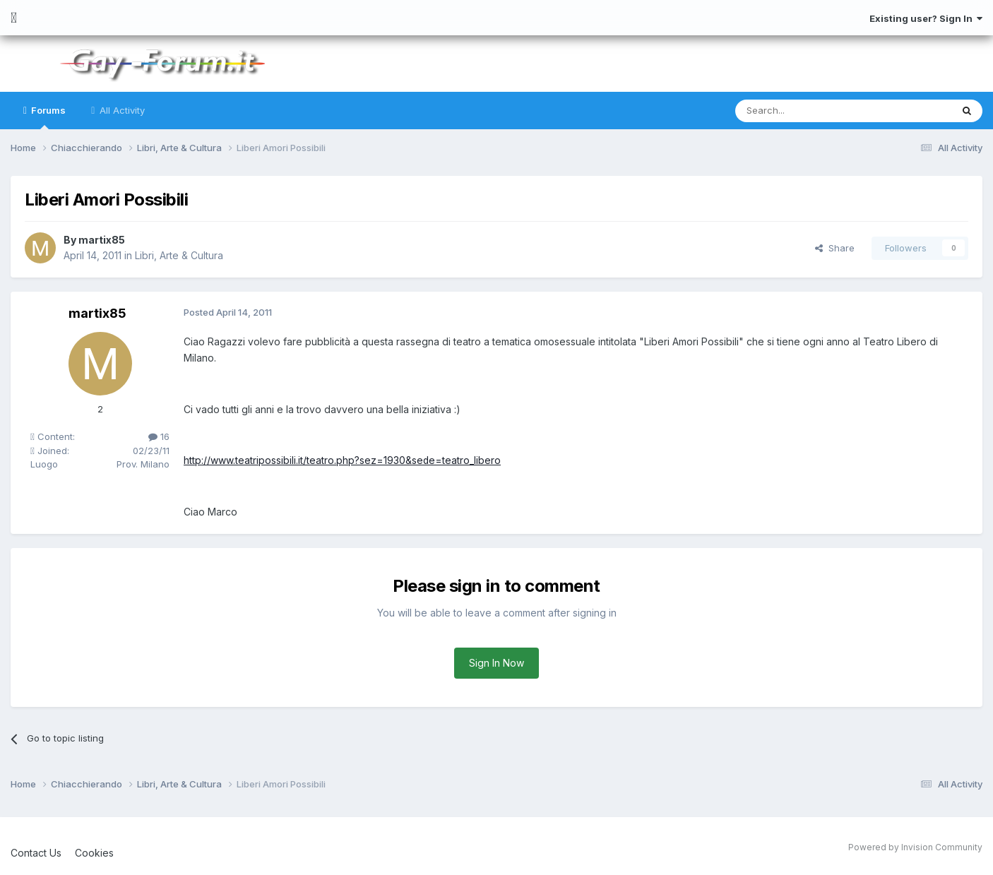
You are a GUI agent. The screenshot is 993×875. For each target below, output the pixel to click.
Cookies (94, 853)
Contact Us (36, 853)
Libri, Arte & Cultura (179, 255)
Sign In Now (496, 663)
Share (835, 248)
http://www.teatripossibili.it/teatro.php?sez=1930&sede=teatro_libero (342, 460)
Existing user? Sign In (925, 18)
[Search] (807, 111)
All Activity (121, 110)
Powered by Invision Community (915, 847)
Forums (47, 117)
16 (159, 436)
